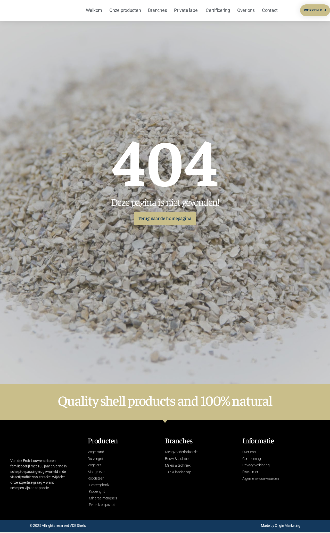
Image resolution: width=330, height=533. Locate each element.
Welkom (94, 10)
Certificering (218, 10)
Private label (186, 10)
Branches (157, 10)
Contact (270, 10)
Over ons (246, 10)
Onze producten (125, 10)
